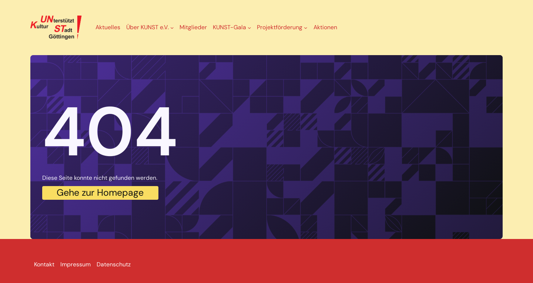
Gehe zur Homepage (100, 192)
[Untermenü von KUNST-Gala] (249, 27)
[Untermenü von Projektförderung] (305, 27)
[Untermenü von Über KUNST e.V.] (172, 27)
